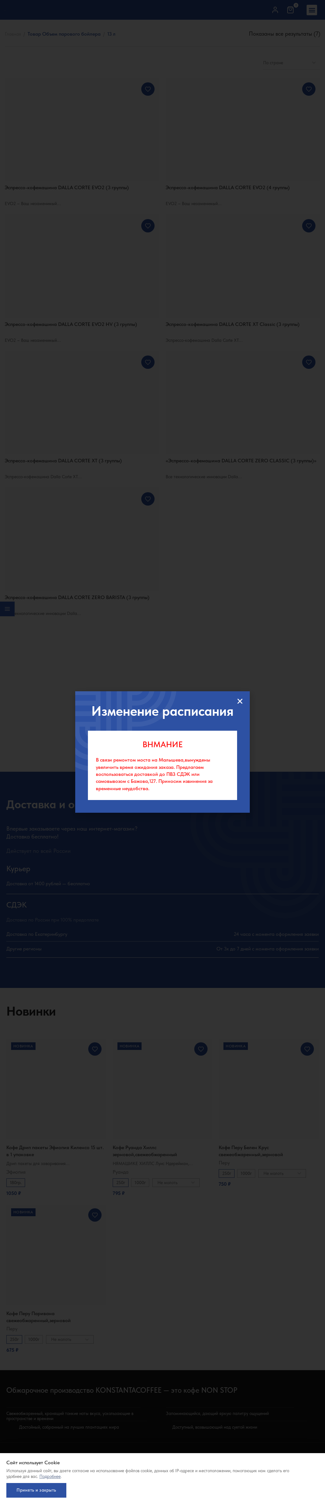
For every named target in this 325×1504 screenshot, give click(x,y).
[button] (239, 701)
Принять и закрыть (38, 1489)
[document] (162, 752)
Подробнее (50, 1474)
